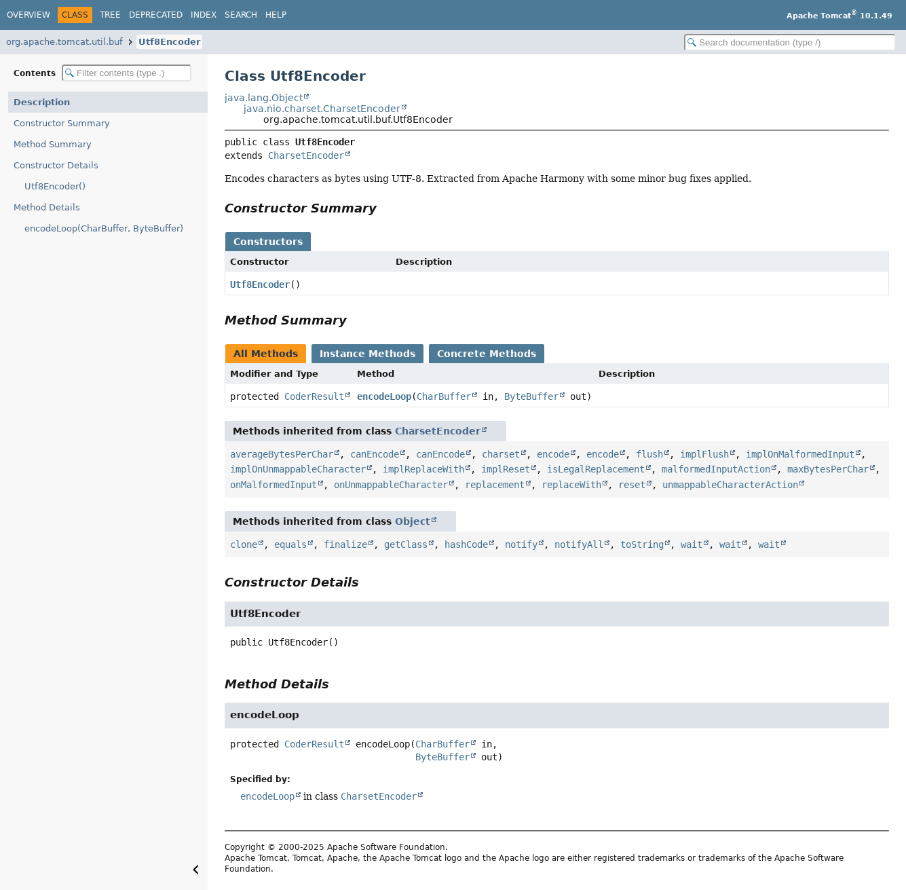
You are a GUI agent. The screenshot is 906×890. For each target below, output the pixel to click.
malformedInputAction (716, 469)
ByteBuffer (531, 396)
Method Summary (53, 144)
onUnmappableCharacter (391, 484)
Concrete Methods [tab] (486, 353)
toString (642, 544)
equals (290, 544)
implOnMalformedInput (800, 454)
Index (203, 15)
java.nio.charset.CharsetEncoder (322, 108)
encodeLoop (384, 396)
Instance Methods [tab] (367, 353)
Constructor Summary (62, 123)
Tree (110, 15)
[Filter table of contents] (126, 72)
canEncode (374, 454)
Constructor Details (56, 165)
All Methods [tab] (265, 353)
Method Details (47, 207)
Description (42, 102)
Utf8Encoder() (55, 186)
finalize (345, 544)
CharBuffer (444, 396)
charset (501, 454)
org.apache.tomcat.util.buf (64, 42)
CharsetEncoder (306, 155)
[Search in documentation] (790, 42)
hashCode (466, 544)
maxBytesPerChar (828, 469)
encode (553, 454)
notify (521, 544)
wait (691, 544)
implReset (505, 469)
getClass (406, 544)
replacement (495, 484)
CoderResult (314, 396)
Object (412, 521)
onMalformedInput (273, 484)
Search (241, 15)
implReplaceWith (423, 469)
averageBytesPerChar (281, 454)
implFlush (704, 454)
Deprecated (156, 15)
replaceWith (571, 484)
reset (631, 484)
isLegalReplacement (596, 469)
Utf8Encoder (169, 42)
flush (649, 454)
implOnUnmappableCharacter (298, 469)
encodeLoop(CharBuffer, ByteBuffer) (103, 228)
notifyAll (578, 544)
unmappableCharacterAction (730, 484)
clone (243, 544)
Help (275, 15)
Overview (28, 15)
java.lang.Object (264, 97)
